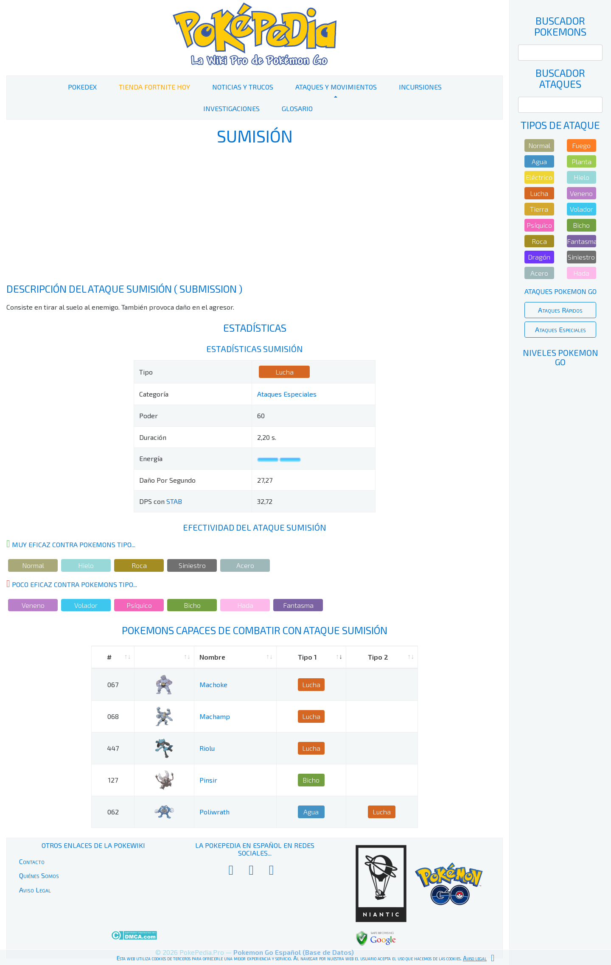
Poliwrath (214, 812)
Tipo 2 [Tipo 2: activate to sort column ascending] (378, 657)
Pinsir (208, 780)
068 (113, 716)
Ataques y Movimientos (336, 87)
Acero (245, 565)
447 (113, 748)
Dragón (539, 257)
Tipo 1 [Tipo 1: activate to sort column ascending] (307, 657)
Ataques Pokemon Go (560, 291)
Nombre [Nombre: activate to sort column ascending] (212, 657)
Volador (86, 605)
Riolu (207, 748)
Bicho (192, 605)
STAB (174, 501)
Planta (581, 161)
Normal (33, 565)
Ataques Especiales (287, 394)
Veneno (33, 605)
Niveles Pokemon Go (560, 357)
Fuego (581, 145)
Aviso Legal (35, 890)
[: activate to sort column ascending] (164, 657)
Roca (139, 565)
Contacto (32, 861)
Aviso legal (475, 958)
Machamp (214, 716)
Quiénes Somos (39, 875)
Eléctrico (539, 177)
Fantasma (298, 605)
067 (112, 684)
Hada (245, 605)
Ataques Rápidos (560, 310)
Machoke (213, 684)
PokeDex (82, 87)
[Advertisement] (254, 215)
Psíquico (139, 605)
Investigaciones (231, 108)
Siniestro (192, 565)
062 (113, 812)
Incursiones (420, 87)
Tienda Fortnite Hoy (154, 87)
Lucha (284, 372)
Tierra (539, 209)
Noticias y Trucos (242, 87)
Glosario (297, 108)
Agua (311, 812)
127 (113, 780)
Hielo (86, 565)
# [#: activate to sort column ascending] (109, 657)
